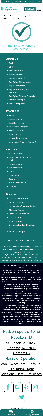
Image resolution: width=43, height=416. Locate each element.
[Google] (17, 386)
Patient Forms (15, 119)
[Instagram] (35, 386)
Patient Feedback (17, 78)
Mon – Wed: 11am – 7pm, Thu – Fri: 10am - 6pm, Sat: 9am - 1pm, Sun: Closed (21, 369)
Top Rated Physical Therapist (22, 96)
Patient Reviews (16, 74)
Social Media (14, 175)
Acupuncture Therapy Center (22, 206)
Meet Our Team (16, 70)
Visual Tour (14, 115)
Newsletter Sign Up (17, 183)
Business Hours (15, 167)
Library (12, 67)
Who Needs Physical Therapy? (22, 142)
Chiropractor (15, 217)
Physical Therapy (17, 99)
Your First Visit (15, 134)
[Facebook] (8, 386)
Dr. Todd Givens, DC (18, 138)
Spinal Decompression (19, 213)
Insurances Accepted (18, 126)
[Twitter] (21, 397)
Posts (11, 63)
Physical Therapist (17, 231)
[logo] (9, 6)
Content (13, 186)
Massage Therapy (17, 210)
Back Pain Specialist (18, 103)
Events (12, 179)
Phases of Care (16, 130)
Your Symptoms (16, 221)
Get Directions (15, 154)
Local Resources (16, 123)
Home (6, 16)
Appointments (15, 164)
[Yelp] (26, 386)
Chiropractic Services (19, 198)
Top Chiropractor (17, 86)
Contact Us (21, 353)
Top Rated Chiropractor (20, 82)
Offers (12, 171)
